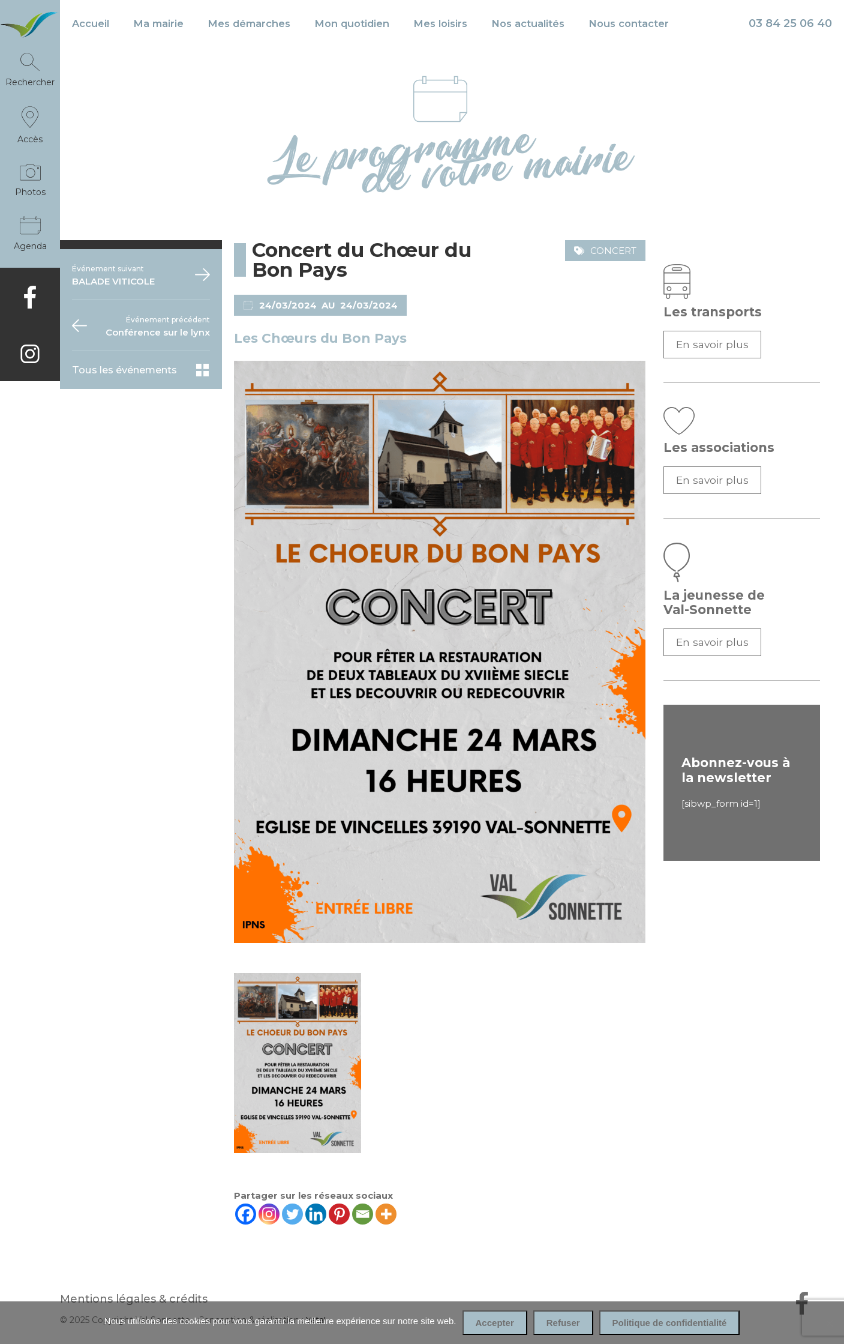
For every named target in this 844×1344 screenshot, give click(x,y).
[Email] (362, 1214)
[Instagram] (269, 1214)
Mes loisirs (440, 23)
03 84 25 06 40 (790, 23)
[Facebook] (245, 1214)
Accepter (495, 1323)
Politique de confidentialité (669, 1323)
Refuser (563, 1323)
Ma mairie (158, 23)
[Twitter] (292, 1214)
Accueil (90, 23)
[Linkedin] (315, 1214)
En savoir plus (712, 344)
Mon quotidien (351, 23)
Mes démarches (249, 23)
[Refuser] (829, 1323)
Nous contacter (628, 23)
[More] (386, 1214)
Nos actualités (527, 23)
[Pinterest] (339, 1214)
